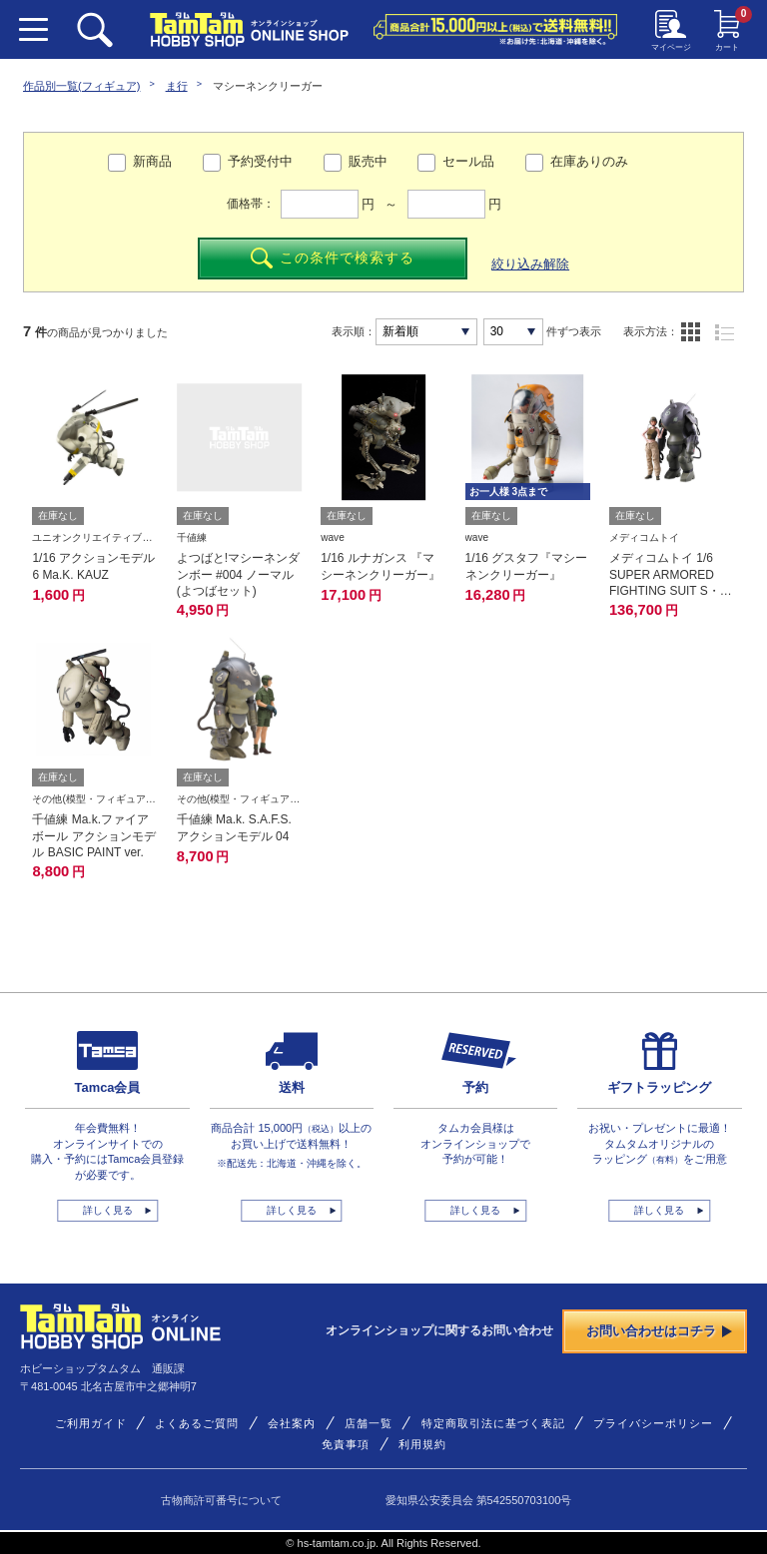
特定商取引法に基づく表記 (493, 1423)
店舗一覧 (368, 1423)
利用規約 (422, 1444)
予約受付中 (260, 161)
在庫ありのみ (589, 161)
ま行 (177, 86)
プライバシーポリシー (653, 1423)
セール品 (468, 161)
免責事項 (346, 1444)
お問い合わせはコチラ (659, 1330)
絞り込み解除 (530, 264)
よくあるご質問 (197, 1423)
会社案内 (292, 1423)
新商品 (152, 161)
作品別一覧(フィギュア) (81, 86)
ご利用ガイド (91, 1423)
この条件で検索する (332, 258)
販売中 (368, 161)
